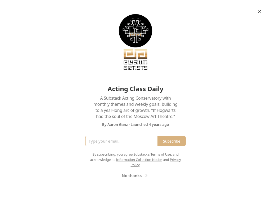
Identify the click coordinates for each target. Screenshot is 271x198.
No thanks (135, 175)
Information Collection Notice (139, 159)
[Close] (259, 11)
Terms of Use (161, 154)
